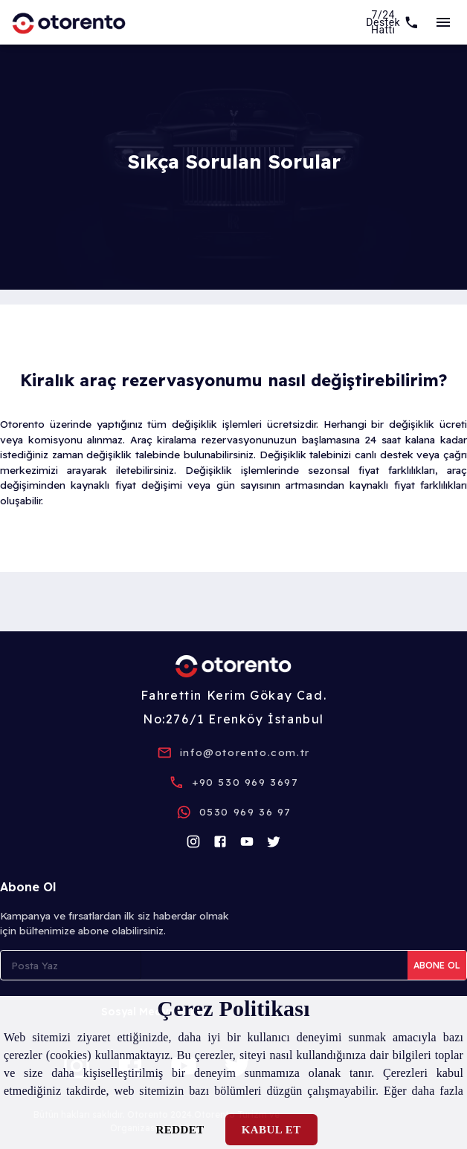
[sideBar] (443, 22)
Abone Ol (437, 965)
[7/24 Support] (392, 22)
